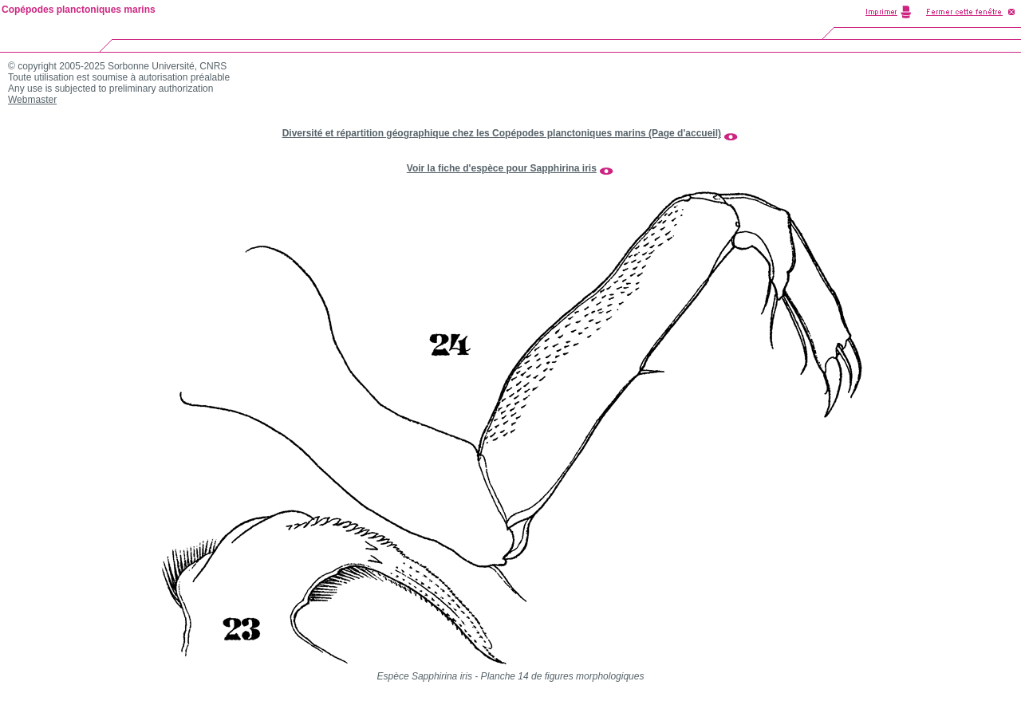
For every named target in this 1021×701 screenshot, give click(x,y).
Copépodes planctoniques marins (79, 9)
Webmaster (32, 99)
